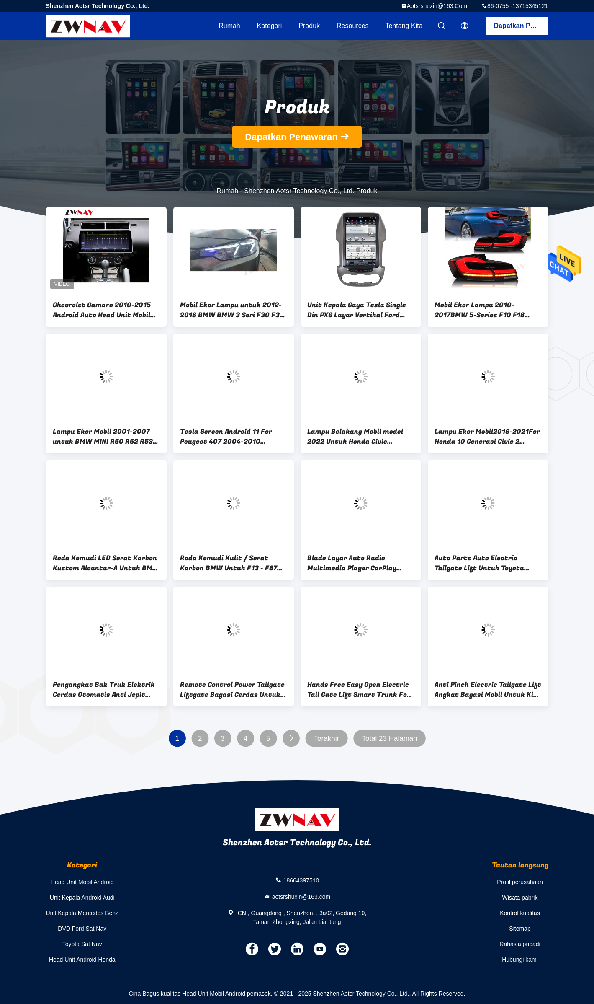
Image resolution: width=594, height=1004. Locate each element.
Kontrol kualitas (520, 913)
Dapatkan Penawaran (521, 25)
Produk (309, 25)
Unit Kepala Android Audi (82, 897)
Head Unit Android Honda (82, 959)
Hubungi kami (520, 959)
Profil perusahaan (520, 882)
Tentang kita (404, 25)
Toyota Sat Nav (82, 944)
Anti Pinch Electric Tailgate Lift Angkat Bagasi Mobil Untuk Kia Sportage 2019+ (488, 690)
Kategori (269, 25)
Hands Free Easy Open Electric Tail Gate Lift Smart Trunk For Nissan (358, 690)
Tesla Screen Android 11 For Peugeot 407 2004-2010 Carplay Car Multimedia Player (231, 437)
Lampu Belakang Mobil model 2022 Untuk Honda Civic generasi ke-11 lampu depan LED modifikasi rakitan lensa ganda (360, 437)
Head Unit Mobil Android (82, 882)
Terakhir (326, 739)
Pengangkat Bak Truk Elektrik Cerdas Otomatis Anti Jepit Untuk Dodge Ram (104, 690)
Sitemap (519, 928)
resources (352, 25)
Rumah (229, 25)
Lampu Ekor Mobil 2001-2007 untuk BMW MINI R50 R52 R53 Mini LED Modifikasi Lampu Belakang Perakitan (103, 437)
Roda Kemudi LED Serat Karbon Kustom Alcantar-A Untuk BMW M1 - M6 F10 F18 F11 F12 (106, 563)
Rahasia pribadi (519, 944)
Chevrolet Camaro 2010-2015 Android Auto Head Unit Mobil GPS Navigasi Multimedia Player (106, 310)
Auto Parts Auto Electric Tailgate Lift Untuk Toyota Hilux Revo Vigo (479, 563)
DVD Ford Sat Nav (82, 928)
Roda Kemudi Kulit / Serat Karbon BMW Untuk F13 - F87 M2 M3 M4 (228, 563)
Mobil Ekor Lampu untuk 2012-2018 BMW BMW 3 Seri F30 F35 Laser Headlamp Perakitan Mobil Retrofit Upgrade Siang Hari (232, 310)
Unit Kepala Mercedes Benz (82, 913)
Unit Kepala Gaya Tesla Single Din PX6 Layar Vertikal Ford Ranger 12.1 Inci (356, 310)
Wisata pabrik (520, 897)
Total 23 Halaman (389, 739)
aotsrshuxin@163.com (437, 6)
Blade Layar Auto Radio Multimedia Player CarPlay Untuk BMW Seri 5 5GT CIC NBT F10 (358, 563)
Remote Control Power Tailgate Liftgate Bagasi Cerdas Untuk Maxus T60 (232, 690)
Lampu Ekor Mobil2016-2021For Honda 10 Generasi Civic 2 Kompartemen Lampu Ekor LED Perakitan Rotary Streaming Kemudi (487, 437)
